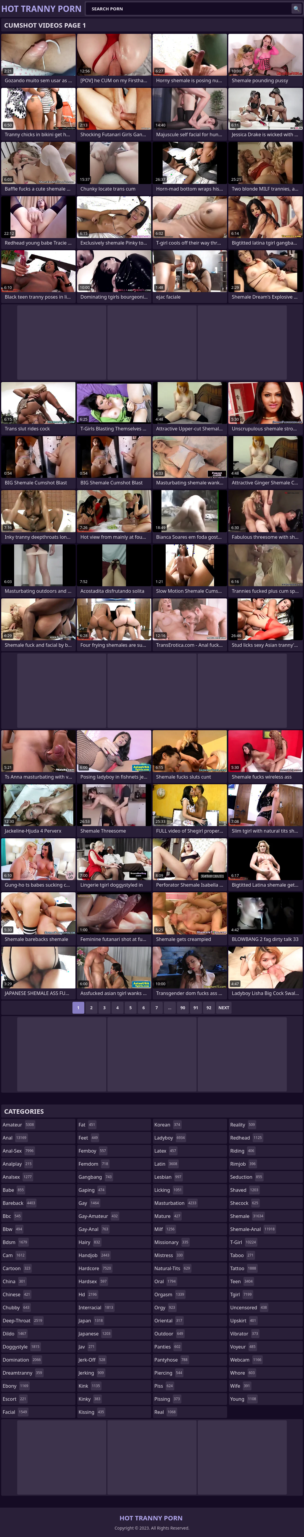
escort (15, 1399)
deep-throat (23, 1320)
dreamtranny (23, 1372)
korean (168, 1124)
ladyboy (170, 1137)
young (244, 1399)
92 (209, 1007)
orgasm (170, 1294)
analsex (18, 1176)
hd (88, 1294)
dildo (15, 1333)
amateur (19, 1124)
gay (89, 1203)
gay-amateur (99, 1216)
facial (15, 1412)
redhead (246, 1137)
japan (91, 1320)
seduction (247, 1176)
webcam (246, 1359)
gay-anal (94, 1229)
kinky (90, 1399)
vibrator (245, 1333)
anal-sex (19, 1150)
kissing (92, 1412)
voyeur (243, 1346)
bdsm (16, 1242)
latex (166, 1150)
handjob (95, 1255)
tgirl (241, 1294)
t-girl (243, 1242)
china (15, 1281)
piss (164, 1385)
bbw (13, 1229)
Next (223, 1007)
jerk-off (93, 1359)
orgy (165, 1307)
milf (165, 1229)
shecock (245, 1203)
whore (243, 1372)
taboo (242, 1255)
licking (168, 1190)
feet (89, 1137)
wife (240, 1385)
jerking (92, 1372)
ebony (16, 1385)
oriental (169, 1320)
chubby (17, 1307)
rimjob (243, 1163)
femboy (93, 1150)
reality (243, 1124)
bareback (20, 1203)
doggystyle (22, 1346)
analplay (18, 1163)
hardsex (93, 1281)
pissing (167, 1399)
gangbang (96, 1176)
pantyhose (171, 1359)
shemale (247, 1216)
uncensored (249, 1307)
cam (14, 1255)
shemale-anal (253, 1229)
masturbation (176, 1203)
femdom (94, 1163)
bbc (12, 1216)
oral (165, 1281)
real (165, 1412)
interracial (97, 1307)
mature (168, 1216)
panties (168, 1346)
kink (90, 1385)
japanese (95, 1333)
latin (166, 1163)
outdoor (169, 1333)
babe (14, 1190)
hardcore (96, 1268)
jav (87, 1346)
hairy (90, 1242)
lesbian (168, 1176)
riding (243, 1150)
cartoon (17, 1268)
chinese (17, 1294)
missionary (172, 1242)
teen (242, 1281)
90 (182, 1007)
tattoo (244, 1268)
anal (15, 1137)
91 (196, 1007)
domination (22, 1359)
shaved (245, 1190)
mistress (169, 1255)
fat (88, 1124)
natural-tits (172, 1268)
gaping (92, 1190)
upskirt (244, 1320)
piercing (168, 1372)
